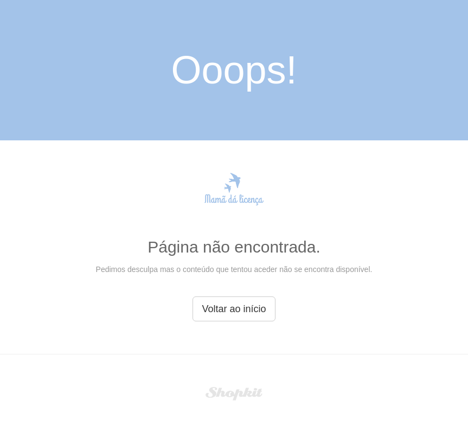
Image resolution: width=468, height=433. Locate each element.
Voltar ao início (234, 308)
